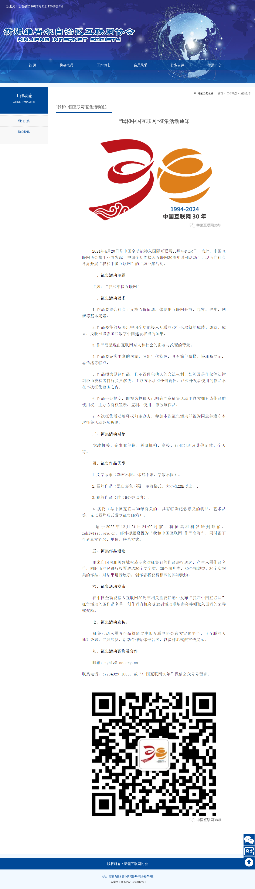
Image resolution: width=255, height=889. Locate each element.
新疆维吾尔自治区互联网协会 (74, 27)
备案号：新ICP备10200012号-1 (128, 882)
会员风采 (140, 65)
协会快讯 (24, 132)
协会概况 (66, 65)
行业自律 (177, 65)
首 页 (32, 65)
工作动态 (103, 65)
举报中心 (214, 65)
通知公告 (24, 121)
